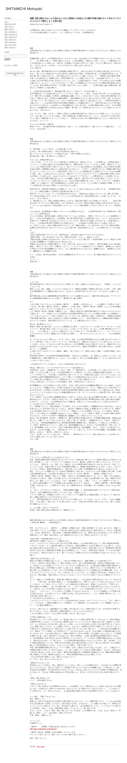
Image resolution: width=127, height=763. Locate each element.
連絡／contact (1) (10, 47)
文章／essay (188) (10, 45)
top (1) (7, 21)
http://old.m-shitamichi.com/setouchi (43, 729)
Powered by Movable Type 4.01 (14, 73)
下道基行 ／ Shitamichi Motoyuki (59, 8)
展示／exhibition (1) (11, 32)
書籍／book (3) (9, 29)
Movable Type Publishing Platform (15, 759)
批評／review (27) (10, 39)
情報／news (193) (10, 24)
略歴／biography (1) (11, 34)
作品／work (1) (9, 26)
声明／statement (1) (11, 37)
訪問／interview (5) (11, 42)
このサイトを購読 (11, 65)
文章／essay (41, 746)
